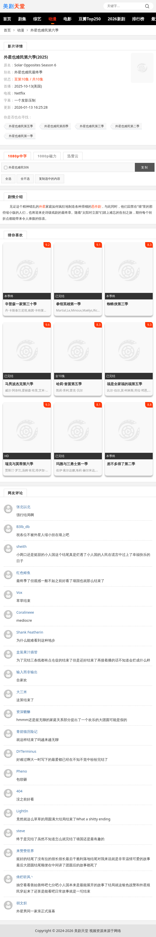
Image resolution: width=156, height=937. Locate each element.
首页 (7, 19)
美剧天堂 (81, 930)
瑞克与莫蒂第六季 (19, 463)
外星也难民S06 (19, 167)
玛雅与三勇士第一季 (72, 463)
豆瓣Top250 (90, 19)
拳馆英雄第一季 (68, 303)
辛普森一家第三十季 (21, 303)
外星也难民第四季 (56, 126)
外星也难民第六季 (44, 30)
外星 (42, 206)
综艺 (37, 19)
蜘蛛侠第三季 (117, 303)
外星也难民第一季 (21, 136)
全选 (8, 179)
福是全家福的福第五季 (124, 383)
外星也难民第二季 (127, 126)
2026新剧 (116, 19)
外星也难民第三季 (92, 126)
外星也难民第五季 (21, 126)
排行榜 (138, 19)
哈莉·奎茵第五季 (69, 383)
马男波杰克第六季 (19, 383)
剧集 (22, 19)
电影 (67, 19)
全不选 (25, 179)
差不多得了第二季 (121, 463)
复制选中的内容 (49, 179)
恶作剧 (96, 206)
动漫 (52, 19)
